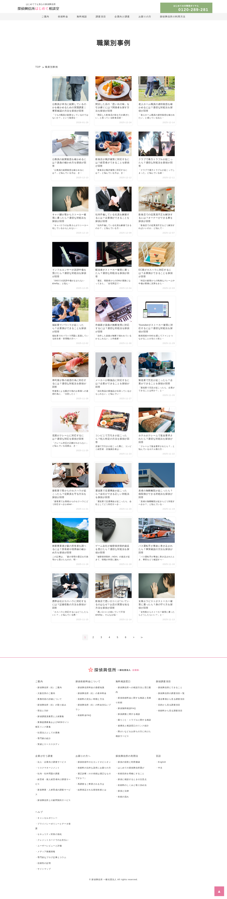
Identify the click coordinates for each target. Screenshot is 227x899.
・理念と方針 (42, 711)
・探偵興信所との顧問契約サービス (53, 802)
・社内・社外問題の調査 (47, 775)
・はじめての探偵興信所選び (130, 769)
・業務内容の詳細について (48, 699)
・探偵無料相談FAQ (126, 709)
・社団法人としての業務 (47, 733)
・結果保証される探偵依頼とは (91, 792)
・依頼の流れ (122, 799)
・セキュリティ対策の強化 (48, 837)
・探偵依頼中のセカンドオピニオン (93, 763)
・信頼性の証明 (43, 867)
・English (161, 763)
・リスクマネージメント (47, 769)
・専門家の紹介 (43, 739)
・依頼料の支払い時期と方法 (90, 699)
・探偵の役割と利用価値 (128, 763)
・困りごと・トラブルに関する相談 (133, 720)
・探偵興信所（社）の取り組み (50, 705)
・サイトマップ (43, 873)
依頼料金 (63, 16)
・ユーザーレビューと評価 (48, 849)
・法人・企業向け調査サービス (50, 763)
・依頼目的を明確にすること (130, 775)
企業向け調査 (122, 16)
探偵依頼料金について (88, 681)
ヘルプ (39, 815)
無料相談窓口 (123, 681)
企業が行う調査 (44, 757)
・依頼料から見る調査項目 (169, 711)
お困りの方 (145, 16)
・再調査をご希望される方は (90, 786)
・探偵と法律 (122, 793)
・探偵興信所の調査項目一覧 (170, 693)
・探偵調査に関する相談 (128, 714)
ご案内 (45, 16)
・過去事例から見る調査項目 (170, 699)
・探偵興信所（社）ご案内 (48, 687)
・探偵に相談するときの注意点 (131, 781)
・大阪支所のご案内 (45, 693)
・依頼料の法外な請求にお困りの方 (93, 769)
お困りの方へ (83, 757)
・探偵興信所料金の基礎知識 (90, 687)
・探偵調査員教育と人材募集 (49, 717)
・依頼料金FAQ (83, 716)
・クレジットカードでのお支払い (51, 843)
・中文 (159, 769)
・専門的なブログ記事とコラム (50, 861)
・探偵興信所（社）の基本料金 (91, 693)
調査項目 (101, 16)
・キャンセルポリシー (46, 820)
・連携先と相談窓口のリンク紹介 (132, 726)
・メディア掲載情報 (45, 855)
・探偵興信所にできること (169, 687)
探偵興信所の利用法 (127, 757)
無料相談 (82, 16)
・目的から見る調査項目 (168, 705)
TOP (38, 67)
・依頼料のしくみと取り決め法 (131, 787)
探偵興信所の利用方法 (172, 16)
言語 (158, 757)
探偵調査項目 (163, 681)
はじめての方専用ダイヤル (192, 8)
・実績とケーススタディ (47, 745)
